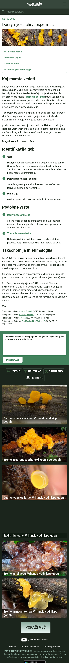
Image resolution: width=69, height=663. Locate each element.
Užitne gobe (8, 19)
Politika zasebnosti (30, 646)
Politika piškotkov (52, 646)
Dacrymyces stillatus (18, 215)
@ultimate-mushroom (34, 639)
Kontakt (12, 646)
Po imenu (36, 378)
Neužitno (34, 371)
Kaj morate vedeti (13, 51)
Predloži (12, 359)
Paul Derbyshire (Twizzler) (33, 321)
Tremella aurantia (35, 96)
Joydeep (23, 318)
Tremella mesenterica (19, 233)
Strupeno (56, 371)
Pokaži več (35, 627)
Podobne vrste (11, 63)
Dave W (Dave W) (26, 315)
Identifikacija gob (12, 57)
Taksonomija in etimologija (17, 69)
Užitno (16, 371)
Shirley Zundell (25, 311)
